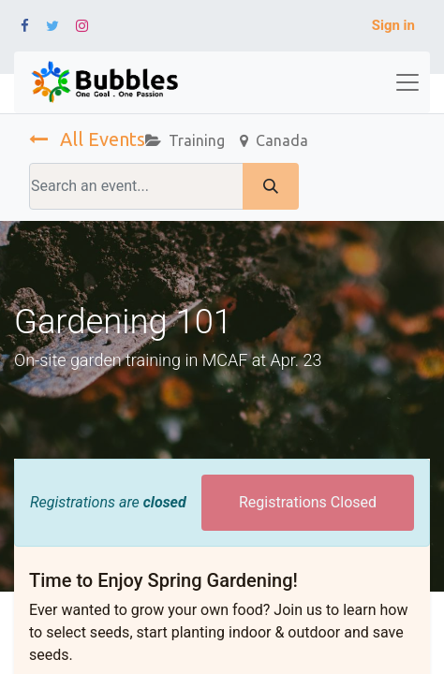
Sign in (393, 25)
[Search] (271, 186)
